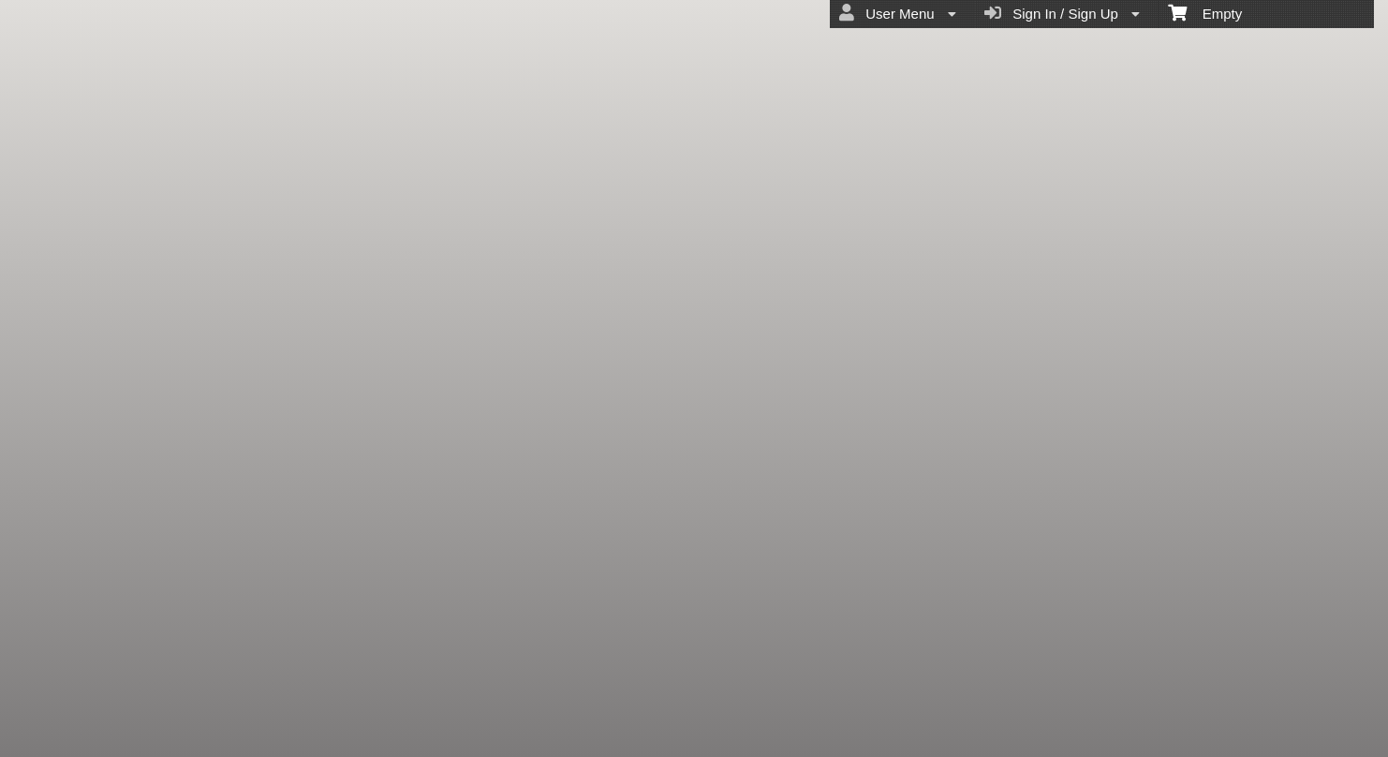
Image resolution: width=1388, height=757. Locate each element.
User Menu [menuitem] (897, 13)
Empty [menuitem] (1205, 12)
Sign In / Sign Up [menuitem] (1062, 13)
